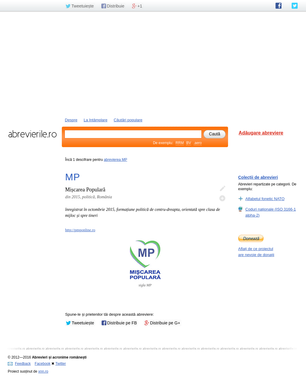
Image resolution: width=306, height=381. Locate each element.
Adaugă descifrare (222, 198)
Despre (71, 120)
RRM (180, 143)
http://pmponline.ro (80, 230)
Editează (222, 189)
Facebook (43, 364)
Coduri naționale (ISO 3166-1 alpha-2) (270, 212)
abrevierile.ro (32, 134)
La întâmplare (96, 120)
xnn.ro (43, 371)
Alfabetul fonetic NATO (264, 198)
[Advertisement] (153, 64)
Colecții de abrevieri (258, 177)
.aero (198, 143)
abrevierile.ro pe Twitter (295, 6)
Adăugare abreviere (261, 132)
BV (188, 143)
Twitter (60, 364)
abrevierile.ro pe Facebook (278, 6)
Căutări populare (128, 120)
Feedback (19, 364)
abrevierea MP (115, 160)
